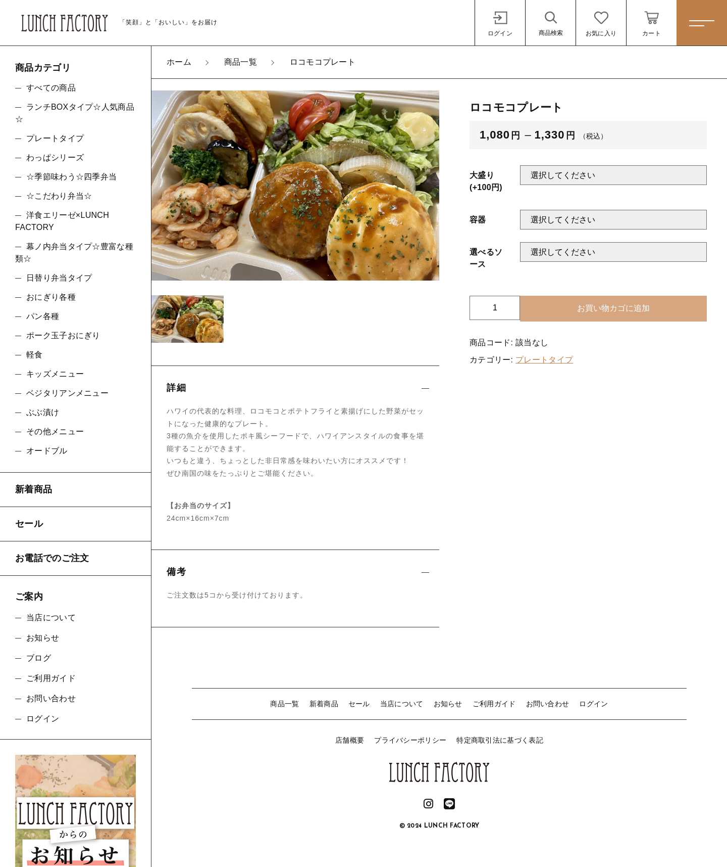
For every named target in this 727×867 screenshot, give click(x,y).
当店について (402, 704)
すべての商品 (51, 87)
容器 (478, 219)
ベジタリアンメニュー (67, 393)
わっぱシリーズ (55, 157)
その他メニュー (55, 431)
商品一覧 (284, 704)
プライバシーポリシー (410, 740)
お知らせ (448, 704)
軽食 (34, 354)
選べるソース (486, 258)
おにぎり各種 (51, 297)
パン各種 (42, 316)
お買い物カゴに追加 (613, 308)
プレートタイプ (544, 359)
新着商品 (323, 704)
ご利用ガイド (494, 704)
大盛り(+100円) (486, 181)
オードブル (47, 450)
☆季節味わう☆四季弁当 (75, 176)
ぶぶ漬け (42, 412)
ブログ (38, 658)
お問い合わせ (547, 704)
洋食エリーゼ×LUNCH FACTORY (62, 221)
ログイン (593, 704)
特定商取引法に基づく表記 (499, 740)
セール (359, 704)
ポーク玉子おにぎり (63, 335)
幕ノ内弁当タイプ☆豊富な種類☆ (74, 252)
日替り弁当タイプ (59, 277)
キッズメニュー (55, 374)
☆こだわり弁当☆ (59, 196)
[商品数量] (495, 308)
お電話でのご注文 (52, 558)
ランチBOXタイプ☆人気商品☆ (74, 113)
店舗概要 (349, 740)
